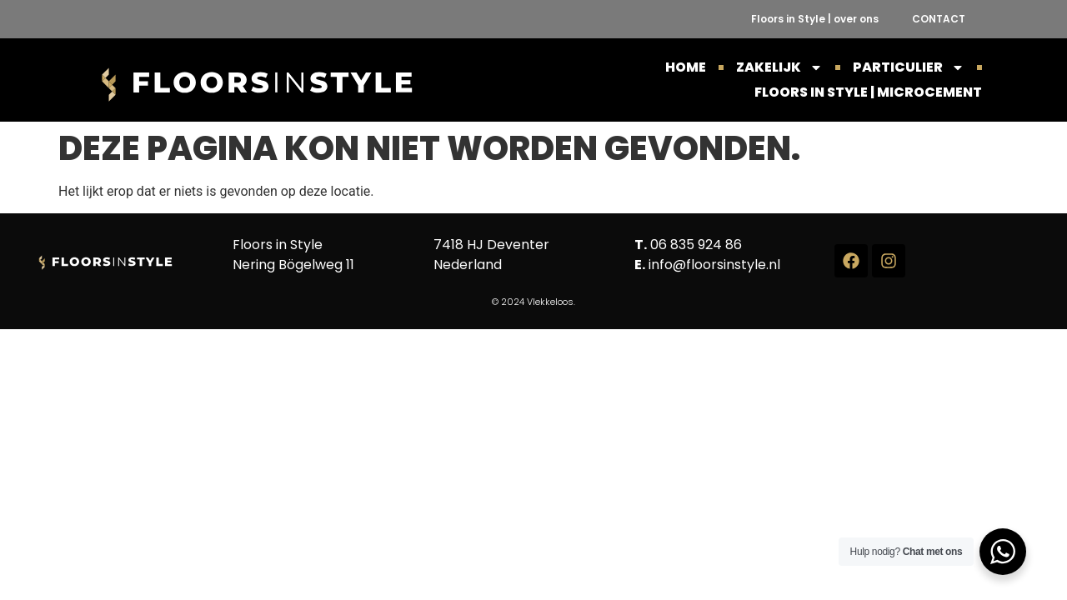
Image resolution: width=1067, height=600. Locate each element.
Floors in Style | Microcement (868, 92)
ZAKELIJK (779, 67)
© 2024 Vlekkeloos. (533, 301)
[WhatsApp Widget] (1002, 551)
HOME (685, 67)
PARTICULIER (908, 67)
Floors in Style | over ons (815, 19)
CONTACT (938, 19)
